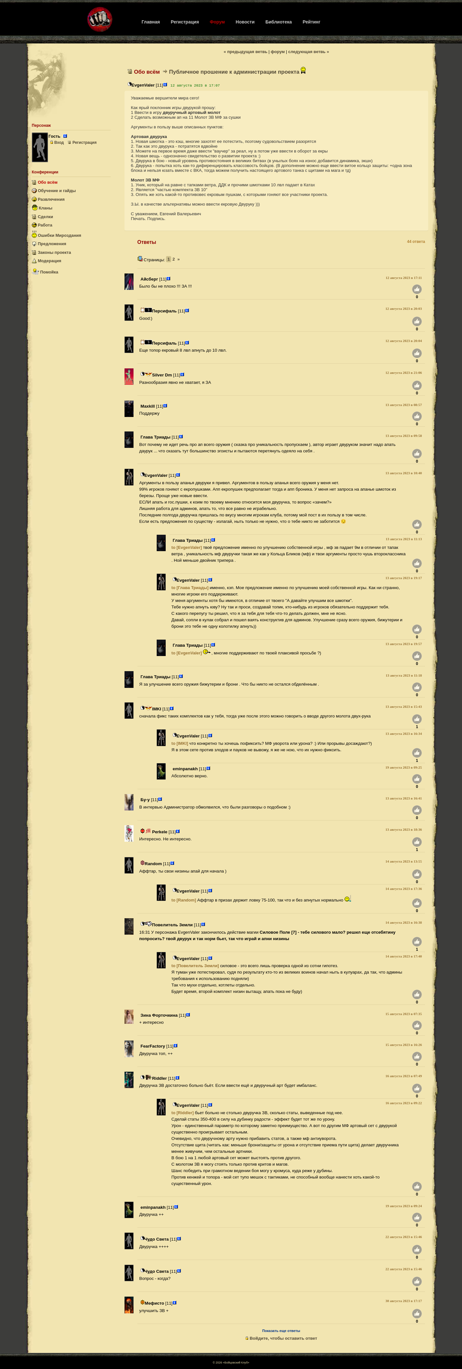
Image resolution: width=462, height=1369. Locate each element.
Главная (151, 21)
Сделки (42, 216)
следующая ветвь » (308, 51)
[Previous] (178, 259)
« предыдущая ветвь (245, 51)
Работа (42, 225)
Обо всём (45, 182)
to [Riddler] (182, 1112)
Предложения (49, 243)
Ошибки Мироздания (56, 234)
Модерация (46, 260)
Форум (217, 21)
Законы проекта (51, 252)
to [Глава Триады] (189, 587)
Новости (245, 21)
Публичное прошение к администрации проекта (237, 72)
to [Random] (183, 900)
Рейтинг (311, 21)
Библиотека (278, 21)
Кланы (42, 207)
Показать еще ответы (281, 1331)
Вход (57, 142)
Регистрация (185, 21)
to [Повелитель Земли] (195, 965)
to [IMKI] (179, 743)
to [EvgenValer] (186, 547)
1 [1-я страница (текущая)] (168, 259)
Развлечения (48, 199)
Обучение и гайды (54, 190)
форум (278, 51)
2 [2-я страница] (173, 259)
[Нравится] (417, 290)
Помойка (45, 270)
